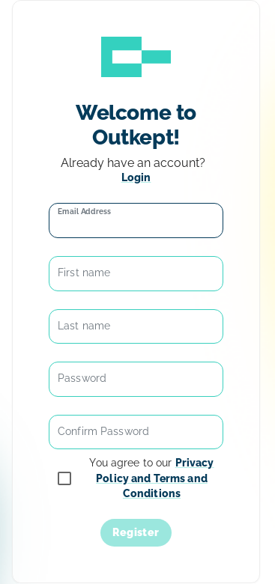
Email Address (85, 211)
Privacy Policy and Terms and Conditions (155, 478)
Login (136, 177)
